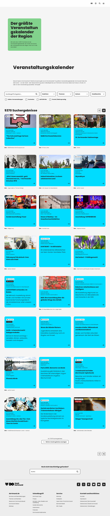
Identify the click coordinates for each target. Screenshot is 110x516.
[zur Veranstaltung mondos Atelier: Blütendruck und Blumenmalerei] (90, 332)
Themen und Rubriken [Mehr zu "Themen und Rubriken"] (15, 499)
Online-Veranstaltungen (14, 99)
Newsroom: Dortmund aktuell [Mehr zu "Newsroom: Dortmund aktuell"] (17, 501)
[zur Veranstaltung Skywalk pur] (90, 170)
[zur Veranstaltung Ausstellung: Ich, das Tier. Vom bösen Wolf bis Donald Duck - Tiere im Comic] (20, 413)
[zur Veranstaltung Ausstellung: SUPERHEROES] (90, 211)
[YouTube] (98, 484)
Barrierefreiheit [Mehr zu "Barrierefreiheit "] (60, 503)
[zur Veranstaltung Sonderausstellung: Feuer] (20, 211)
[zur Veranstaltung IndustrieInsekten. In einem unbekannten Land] (55, 170)
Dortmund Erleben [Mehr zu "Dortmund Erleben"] (14, 503)
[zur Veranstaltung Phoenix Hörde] (20, 372)
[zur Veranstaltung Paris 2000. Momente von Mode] (55, 372)
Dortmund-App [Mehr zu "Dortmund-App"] (37, 496)
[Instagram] (83, 484)
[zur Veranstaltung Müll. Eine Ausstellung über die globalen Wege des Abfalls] (55, 292)
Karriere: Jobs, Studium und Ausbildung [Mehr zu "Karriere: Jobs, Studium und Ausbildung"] (40, 501)
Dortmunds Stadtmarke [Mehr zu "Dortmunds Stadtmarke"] (39, 512)
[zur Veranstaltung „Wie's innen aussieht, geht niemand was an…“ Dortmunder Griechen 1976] (20, 170)
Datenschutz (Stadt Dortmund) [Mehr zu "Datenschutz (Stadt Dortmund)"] (89, 503)
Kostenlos (30, 99)
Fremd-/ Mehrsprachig (58, 99)
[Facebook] (78, 484)
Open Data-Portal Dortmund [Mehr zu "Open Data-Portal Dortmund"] (64, 501)
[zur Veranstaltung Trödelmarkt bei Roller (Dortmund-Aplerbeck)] (90, 372)
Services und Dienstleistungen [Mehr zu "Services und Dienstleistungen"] (17, 496)
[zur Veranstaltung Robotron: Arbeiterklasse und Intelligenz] (90, 292)
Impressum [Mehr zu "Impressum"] (83, 499)
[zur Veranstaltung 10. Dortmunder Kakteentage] (90, 130)
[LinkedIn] (104, 484)
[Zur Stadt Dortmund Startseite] (14, 3)
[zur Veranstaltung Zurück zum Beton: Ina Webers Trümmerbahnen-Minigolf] (55, 413)
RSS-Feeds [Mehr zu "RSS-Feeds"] (59, 506)
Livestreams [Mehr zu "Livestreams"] (36, 507)
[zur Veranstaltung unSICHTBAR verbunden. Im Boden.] (20, 292)
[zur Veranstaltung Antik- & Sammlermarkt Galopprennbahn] (20, 332)
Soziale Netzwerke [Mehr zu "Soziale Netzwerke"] (38, 505)
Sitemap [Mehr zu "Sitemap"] (58, 496)
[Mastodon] (88, 484)
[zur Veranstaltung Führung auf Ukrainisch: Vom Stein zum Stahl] (20, 251)
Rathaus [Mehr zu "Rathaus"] (11, 506)
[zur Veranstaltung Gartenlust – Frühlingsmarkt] (90, 251)
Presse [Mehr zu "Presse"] (34, 499)
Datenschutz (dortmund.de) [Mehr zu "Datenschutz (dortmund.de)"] (88, 501)
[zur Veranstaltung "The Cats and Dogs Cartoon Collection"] (20, 130)
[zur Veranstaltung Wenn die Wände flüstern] (55, 332)
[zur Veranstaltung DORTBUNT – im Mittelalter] (55, 251)
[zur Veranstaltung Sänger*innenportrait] (90, 413)
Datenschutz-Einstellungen (87, 506)
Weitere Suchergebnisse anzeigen (55, 442)
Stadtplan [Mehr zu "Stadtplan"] (59, 499)
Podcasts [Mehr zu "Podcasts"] (35, 510)
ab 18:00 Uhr (42, 99)
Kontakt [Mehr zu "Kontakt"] (82, 496)
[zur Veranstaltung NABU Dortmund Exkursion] (55, 130)
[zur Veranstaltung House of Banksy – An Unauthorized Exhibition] (55, 211)
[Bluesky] (93, 484)
